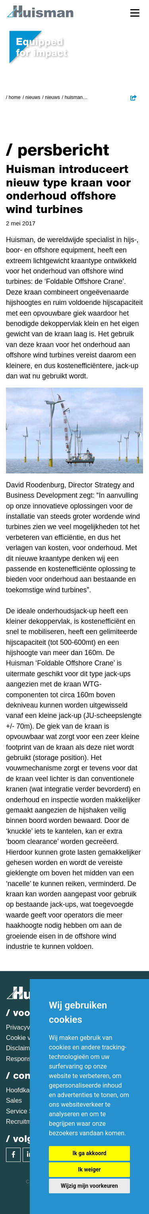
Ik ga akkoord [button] (89, 1153)
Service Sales (25, 1111)
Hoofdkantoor (25, 1090)
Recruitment (23, 1121)
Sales (14, 1100)
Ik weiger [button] (89, 1169)
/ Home (13, 97)
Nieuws (32, 97)
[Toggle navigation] (135, 12)
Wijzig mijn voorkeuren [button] (89, 1186)
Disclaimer (21, 1048)
